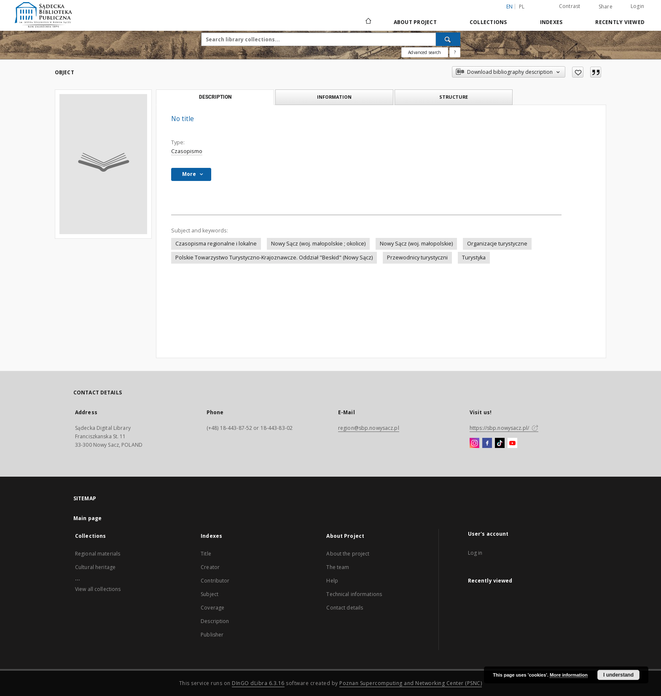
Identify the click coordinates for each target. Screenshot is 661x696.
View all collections (98, 589)
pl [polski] (522, 6)
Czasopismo (186, 151)
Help (332, 580)
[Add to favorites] (577, 72)
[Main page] (367, 22)
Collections (488, 22)
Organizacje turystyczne (497, 243)
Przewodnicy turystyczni (417, 257)
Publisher (212, 634)
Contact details (344, 607)
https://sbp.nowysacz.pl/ (504, 428)
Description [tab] (215, 97)
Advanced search (424, 52)
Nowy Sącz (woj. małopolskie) (416, 243)
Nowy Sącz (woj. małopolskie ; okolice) (318, 243)
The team (337, 567)
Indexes (551, 22)
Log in (475, 552)
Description (215, 621)
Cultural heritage (95, 567)
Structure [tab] (453, 97)
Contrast (569, 6)
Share (606, 6)
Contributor (215, 580)
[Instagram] (474, 443)
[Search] (448, 39)
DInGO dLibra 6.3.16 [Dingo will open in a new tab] (258, 683)
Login (637, 6)
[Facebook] (487, 443)
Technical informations (354, 594)
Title (206, 553)
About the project (347, 553)
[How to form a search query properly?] (454, 52)
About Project (415, 22)
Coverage (212, 607)
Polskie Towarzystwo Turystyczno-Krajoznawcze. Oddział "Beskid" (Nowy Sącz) (274, 257)
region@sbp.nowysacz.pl (368, 428)
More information (569, 674)
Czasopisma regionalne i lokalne (216, 243)
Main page (87, 518)
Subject (209, 594)
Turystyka (474, 257)
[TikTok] (500, 443)
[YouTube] (512, 443)
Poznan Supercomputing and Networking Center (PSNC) (410, 683)
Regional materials (97, 553)
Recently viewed (620, 22)
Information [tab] (334, 97)
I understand (618, 675)
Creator (210, 567)
